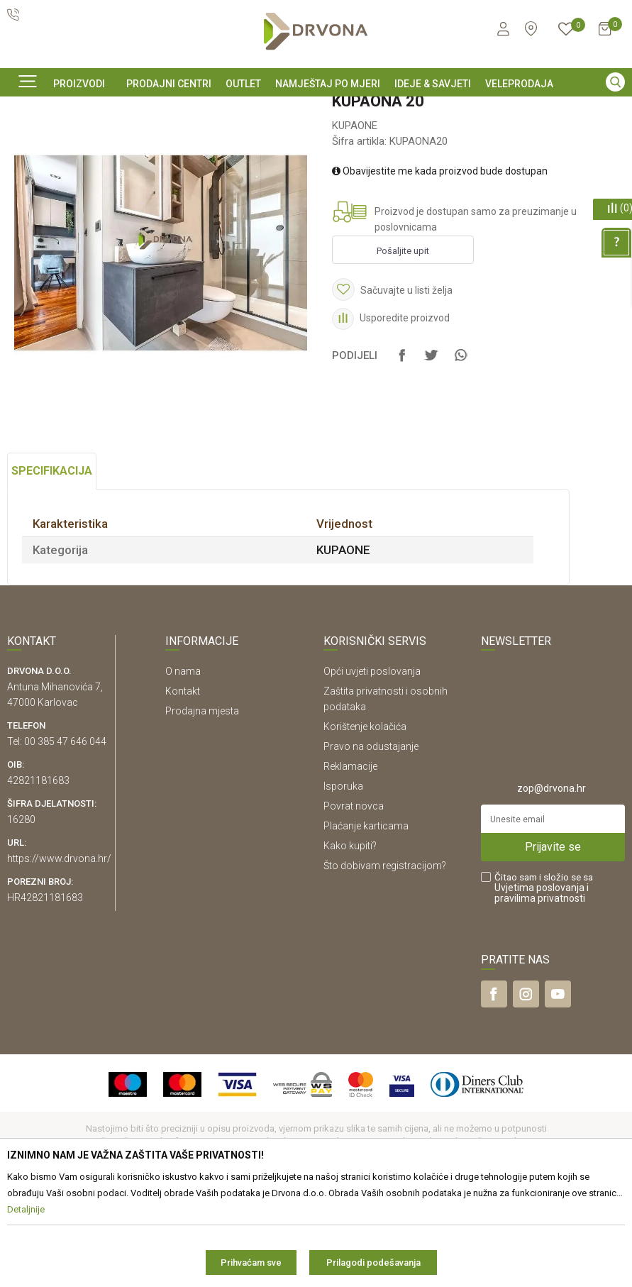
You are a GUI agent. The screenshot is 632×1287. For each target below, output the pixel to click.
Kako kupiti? (350, 942)
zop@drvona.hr (551, 884)
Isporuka (343, 882)
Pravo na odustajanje (370, 843)
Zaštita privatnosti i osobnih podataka (385, 795)
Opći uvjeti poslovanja (372, 767)
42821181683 (38, 877)
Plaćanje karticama (366, 922)
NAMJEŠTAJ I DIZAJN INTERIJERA (126, 141)
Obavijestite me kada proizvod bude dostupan (440, 267)
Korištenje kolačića (364, 823)
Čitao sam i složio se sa (543, 984)
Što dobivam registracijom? (384, 962)
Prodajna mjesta (202, 807)
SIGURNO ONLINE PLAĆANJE (315, 109)
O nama (183, 767)
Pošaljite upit (403, 347)
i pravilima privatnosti (541, 989)
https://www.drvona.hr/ (59, 955)
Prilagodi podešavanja (373, 1262)
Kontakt (182, 787)
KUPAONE (227, 141)
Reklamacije (350, 862)
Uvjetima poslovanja (539, 984)
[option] (316, 108)
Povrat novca (353, 902)
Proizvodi (26, 141)
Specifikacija (51, 567)
